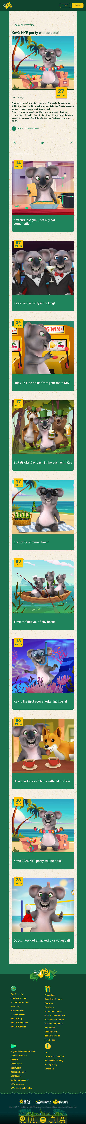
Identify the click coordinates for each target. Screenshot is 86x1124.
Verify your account (19, 1080)
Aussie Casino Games (54, 1019)
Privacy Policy (51, 1064)
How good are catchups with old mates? (42, 781)
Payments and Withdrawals (23, 1051)
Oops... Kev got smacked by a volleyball (42, 940)
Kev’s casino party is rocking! (34, 303)
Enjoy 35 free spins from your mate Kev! (42, 383)
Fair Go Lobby (17, 994)
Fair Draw (49, 1003)
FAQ (46, 1052)
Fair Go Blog (16, 1019)
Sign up (77, 5)
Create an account (19, 998)
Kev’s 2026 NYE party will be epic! (38, 861)
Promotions (50, 995)
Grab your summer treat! (31, 542)
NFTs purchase (17, 1084)
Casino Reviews (18, 1014)
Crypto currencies (19, 1055)
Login (65, 5)
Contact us (49, 1069)
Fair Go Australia (18, 1027)
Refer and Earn (17, 1010)
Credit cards (16, 1064)
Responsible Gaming (54, 1060)
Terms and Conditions (54, 1056)
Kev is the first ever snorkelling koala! (40, 701)
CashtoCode (16, 1076)
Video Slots (50, 1027)
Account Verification (20, 1002)
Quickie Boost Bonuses (55, 1015)
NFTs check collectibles (21, 1088)
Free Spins (49, 1007)
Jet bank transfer (18, 1072)
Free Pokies (50, 1040)
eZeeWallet (16, 1068)
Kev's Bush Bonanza (54, 999)
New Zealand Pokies (54, 1023)
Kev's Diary (15, 1006)
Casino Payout (51, 1032)
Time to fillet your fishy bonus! (35, 622)
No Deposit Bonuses (54, 1011)
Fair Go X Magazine (19, 1023)
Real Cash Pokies (52, 1036)
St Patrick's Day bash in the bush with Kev (43, 462)
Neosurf (14, 1060)
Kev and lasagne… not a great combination (34, 221)
